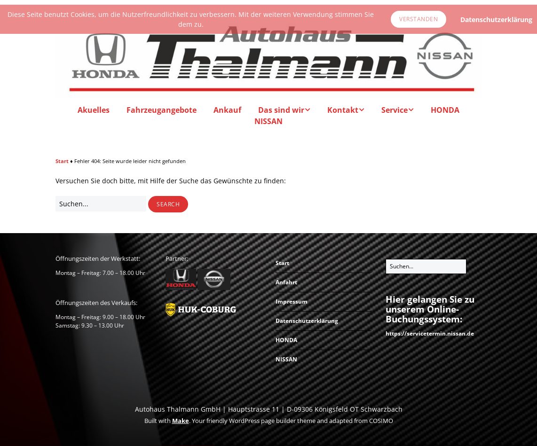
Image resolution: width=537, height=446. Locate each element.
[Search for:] (100, 203)
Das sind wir (281, 110)
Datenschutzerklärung (307, 321)
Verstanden (418, 19)
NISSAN (268, 121)
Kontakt (342, 110)
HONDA (445, 110)
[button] (168, 204)
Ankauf (227, 110)
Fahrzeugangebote (161, 110)
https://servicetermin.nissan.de (430, 333)
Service (394, 110)
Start (62, 160)
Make (180, 420)
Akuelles (94, 110)
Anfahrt (286, 282)
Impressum (292, 301)
